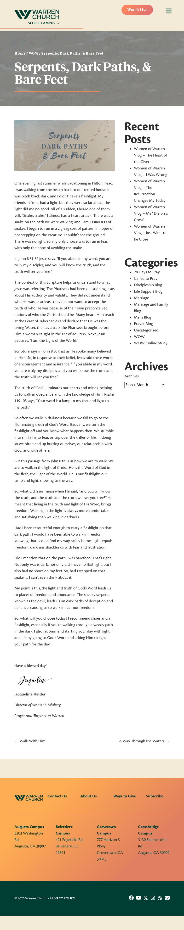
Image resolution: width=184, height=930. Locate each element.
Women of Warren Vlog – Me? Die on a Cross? (151, 213)
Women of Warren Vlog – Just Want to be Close (150, 233)
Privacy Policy (62, 898)
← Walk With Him (30, 741)
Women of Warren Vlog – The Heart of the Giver (150, 155)
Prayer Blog (143, 323)
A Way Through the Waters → (144, 741)
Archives (131, 376)
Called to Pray (145, 278)
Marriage (141, 298)
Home (20, 53)
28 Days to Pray (147, 272)
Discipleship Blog (148, 285)
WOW (33, 53)
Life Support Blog (148, 291)
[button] (131, 898)
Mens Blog (142, 317)
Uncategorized (146, 330)
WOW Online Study (150, 343)
